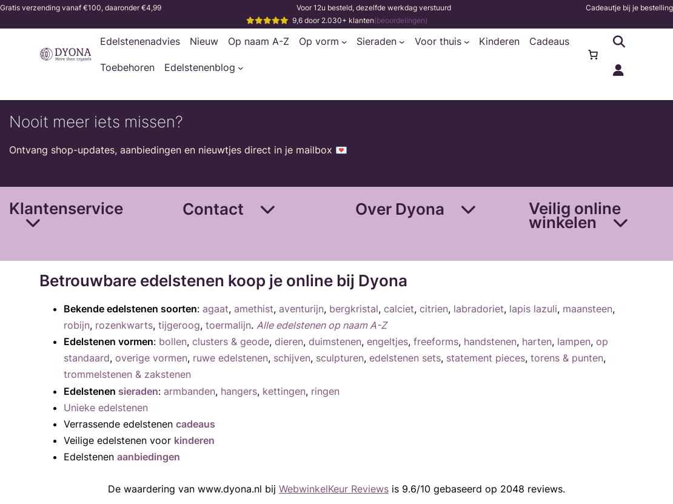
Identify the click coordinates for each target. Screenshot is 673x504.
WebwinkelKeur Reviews (334, 489)
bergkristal (353, 309)
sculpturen (340, 358)
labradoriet (479, 309)
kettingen (284, 391)
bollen (173, 341)
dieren (289, 341)
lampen (574, 341)
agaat (216, 309)
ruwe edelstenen (230, 358)
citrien (434, 309)
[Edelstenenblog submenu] (241, 68)
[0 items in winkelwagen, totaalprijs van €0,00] (593, 54)
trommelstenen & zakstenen (127, 374)
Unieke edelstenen (106, 408)
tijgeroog (179, 325)
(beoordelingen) (400, 20)
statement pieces (485, 358)
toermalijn (228, 325)
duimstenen (335, 341)
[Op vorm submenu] (344, 42)
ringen (325, 391)
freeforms (436, 341)
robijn (77, 325)
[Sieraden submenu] (402, 42)
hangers (239, 391)
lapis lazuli (533, 309)
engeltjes (387, 341)
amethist (253, 309)
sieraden (138, 391)
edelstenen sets (405, 358)
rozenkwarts (124, 325)
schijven (291, 358)
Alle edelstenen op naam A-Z (321, 325)
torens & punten (567, 358)
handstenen (490, 341)
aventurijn (301, 309)
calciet (399, 309)
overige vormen (151, 358)
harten (537, 341)
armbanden (189, 391)
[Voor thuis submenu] (467, 42)
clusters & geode (230, 341)
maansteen (587, 309)
